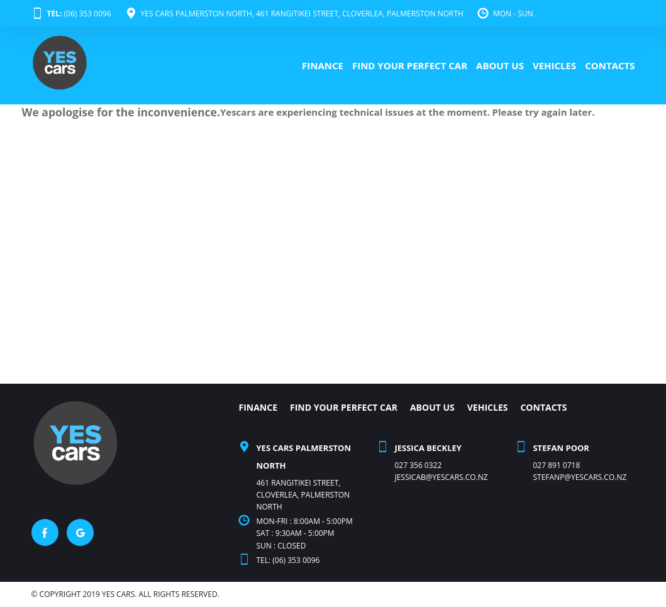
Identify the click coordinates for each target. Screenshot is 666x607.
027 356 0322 (417, 465)
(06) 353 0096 (71, 13)
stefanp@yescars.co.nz (579, 477)
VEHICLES (554, 65)
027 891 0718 (556, 465)
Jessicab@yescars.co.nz (440, 477)
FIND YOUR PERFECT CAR (409, 65)
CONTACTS (610, 65)
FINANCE (322, 65)
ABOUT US (500, 65)
